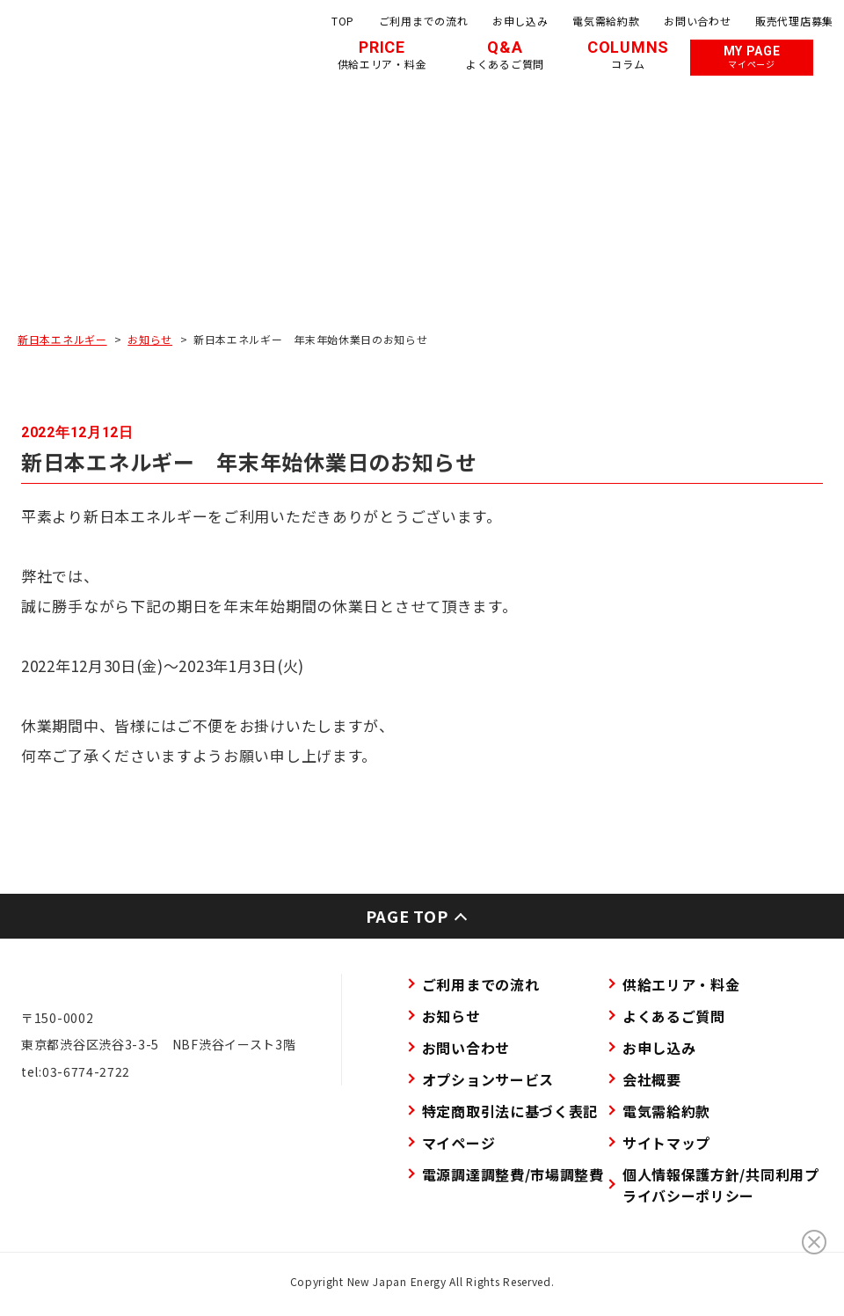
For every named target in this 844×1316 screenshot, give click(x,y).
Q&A (505, 54)
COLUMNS (628, 54)
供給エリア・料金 (681, 984)
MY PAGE (752, 57)
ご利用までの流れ (424, 20)
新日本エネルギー (62, 339)
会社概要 (651, 1079)
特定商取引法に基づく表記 (510, 1111)
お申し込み (520, 20)
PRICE (382, 54)
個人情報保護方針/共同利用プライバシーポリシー (720, 1185)
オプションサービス (488, 1079)
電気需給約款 (605, 20)
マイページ (459, 1142)
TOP (342, 20)
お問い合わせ (697, 20)
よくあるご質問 (673, 1016)
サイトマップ (666, 1142)
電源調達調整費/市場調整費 (513, 1174)
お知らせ (149, 339)
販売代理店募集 (794, 20)
